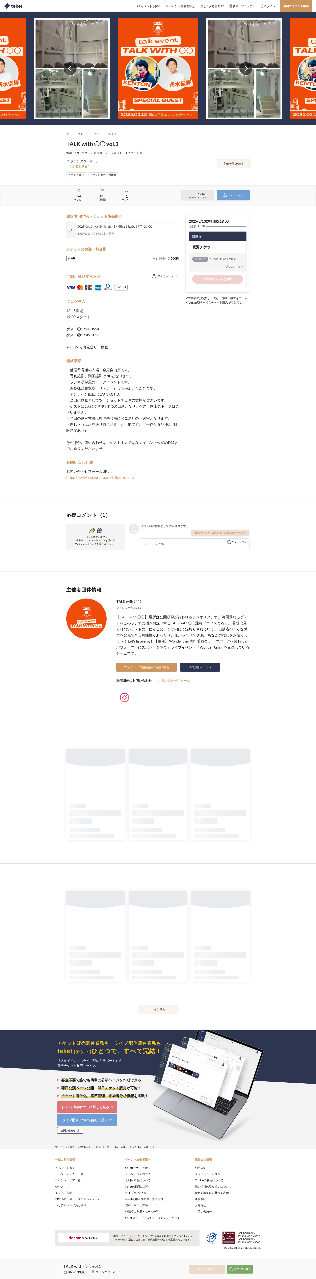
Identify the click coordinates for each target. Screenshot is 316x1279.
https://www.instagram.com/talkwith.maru (100, 477)
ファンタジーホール (108, 1272)
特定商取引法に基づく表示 (212, 1192)
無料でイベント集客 (296, 6)
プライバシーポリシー (209, 1174)
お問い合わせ (203, 1211)
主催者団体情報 (233, 163)
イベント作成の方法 (138, 1174)
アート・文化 (75, 133)
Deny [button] (238, 1259)
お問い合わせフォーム (174, 680)
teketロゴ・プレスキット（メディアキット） (154, 1217)
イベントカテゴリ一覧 (69, 1174)
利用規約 (200, 1167)
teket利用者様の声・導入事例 (144, 1199)
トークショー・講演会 (102, 133)
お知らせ (200, 1205)
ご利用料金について (138, 1180)
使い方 (59, 1186)
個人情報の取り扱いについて (213, 1186)
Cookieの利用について (209, 1180)
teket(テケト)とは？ (138, 1167)
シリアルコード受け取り (70, 1205)
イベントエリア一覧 (68, 1180)
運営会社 (200, 1199)
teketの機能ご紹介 (137, 1186)
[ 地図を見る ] (79, 166)
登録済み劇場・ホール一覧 (142, 1211)
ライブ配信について (138, 1192)
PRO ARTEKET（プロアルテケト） (77, 1199)
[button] (49, 1264)
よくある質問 (63, 1192)
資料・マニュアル (136, 1205)
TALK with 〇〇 (128, 601)
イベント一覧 (102, 1146)
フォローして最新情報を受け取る (146, 667)
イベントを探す (65, 1167)
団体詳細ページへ (200, 667)
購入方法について (168, 276)
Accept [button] (258, 1258)
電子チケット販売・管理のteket (72, 1146)
